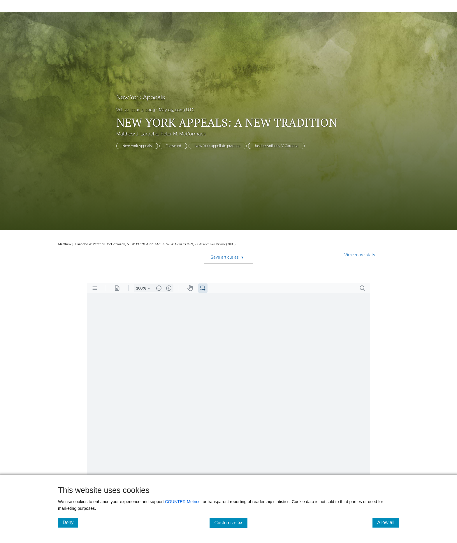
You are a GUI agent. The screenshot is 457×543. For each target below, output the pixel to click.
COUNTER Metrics (183, 501)
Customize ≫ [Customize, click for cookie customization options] (230, 522)
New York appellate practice (217, 146)
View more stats (359, 254)
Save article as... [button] (227, 257)
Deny (70, 522)
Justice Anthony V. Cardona (276, 146)
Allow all (388, 522)
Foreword (173, 146)
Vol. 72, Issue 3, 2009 (135, 109)
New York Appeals (140, 97)
